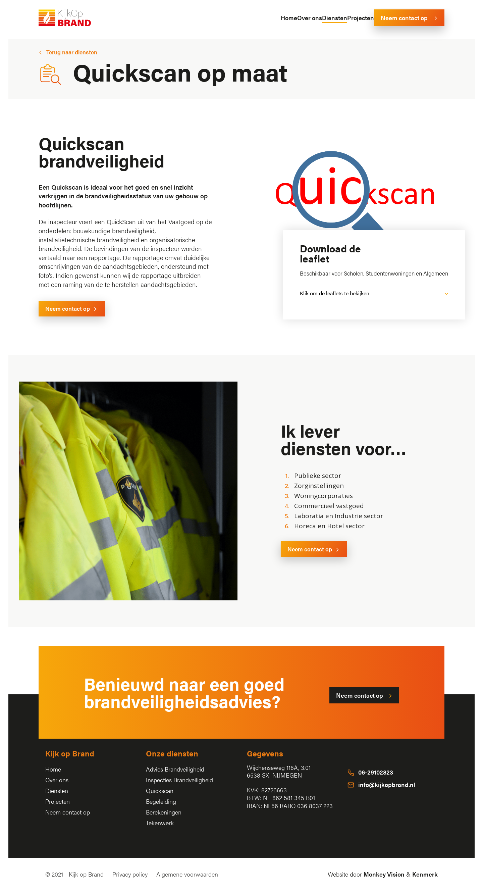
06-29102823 (375, 772)
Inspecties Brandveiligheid (179, 780)
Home (53, 769)
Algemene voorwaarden (187, 874)
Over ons (56, 780)
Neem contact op (67, 812)
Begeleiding (161, 801)
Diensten (56, 790)
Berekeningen (163, 812)
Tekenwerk (160, 823)
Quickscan (159, 790)
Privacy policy (130, 874)
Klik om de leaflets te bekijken (334, 293)
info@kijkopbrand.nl (386, 784)
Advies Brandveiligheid (175, 769)
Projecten (57, 801)
